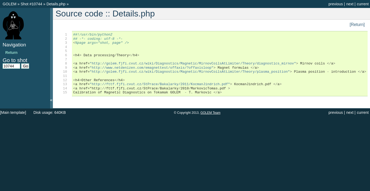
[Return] (357, 24)
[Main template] (13, 112)
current (363, 4)
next (349, 4)
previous (335, 4)
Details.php (57, 4)
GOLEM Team (210, 113)
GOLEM (10, 4)
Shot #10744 (31, 4)
